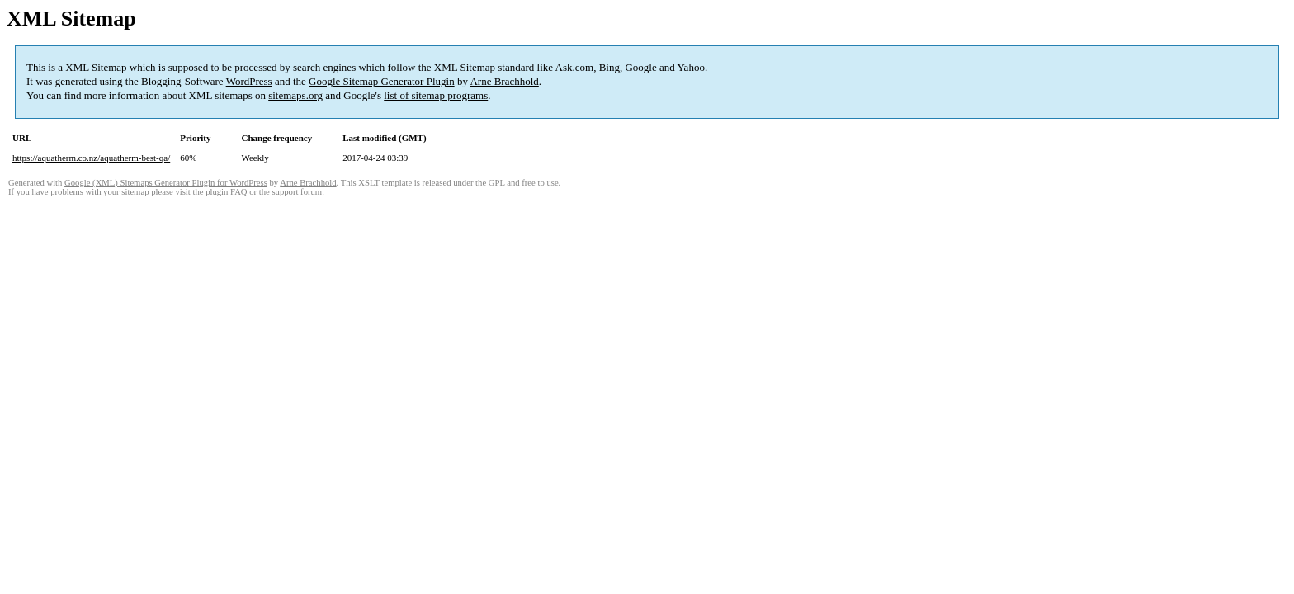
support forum (297, 191)
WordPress (249, 81)
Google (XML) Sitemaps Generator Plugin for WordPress (165, 182)
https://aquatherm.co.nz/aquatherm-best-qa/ (91, 158)
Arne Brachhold (504, 81)
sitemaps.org (295, 95)
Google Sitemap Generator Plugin (382, 81)
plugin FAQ (226, 191)
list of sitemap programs (436, 95)
